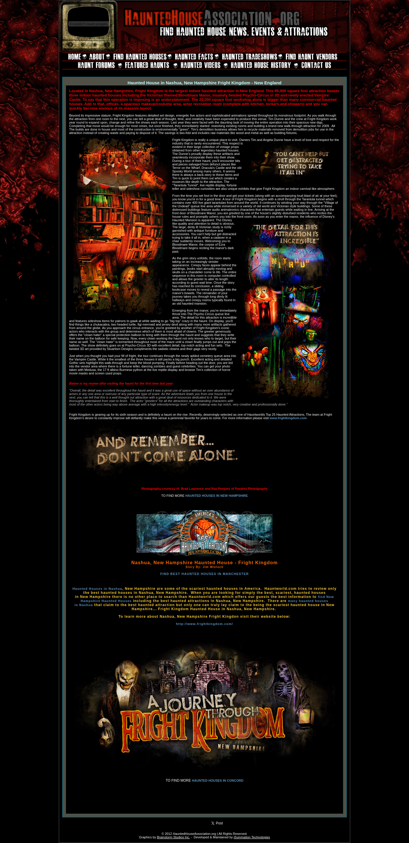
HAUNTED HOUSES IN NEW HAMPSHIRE (216, 495)
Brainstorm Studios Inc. (173, 837)
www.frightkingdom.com (288, 418)
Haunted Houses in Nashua (97, 588)
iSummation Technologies (252, 837)
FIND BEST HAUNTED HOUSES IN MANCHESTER (204, 574)
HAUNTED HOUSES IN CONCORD (217, 780)
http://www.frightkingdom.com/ (204, 624)
